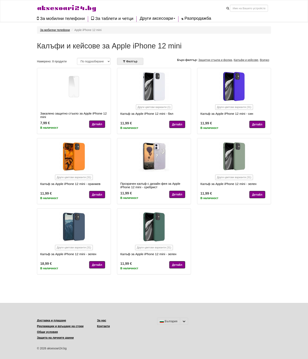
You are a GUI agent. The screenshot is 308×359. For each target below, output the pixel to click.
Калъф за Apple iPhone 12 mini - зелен (228, 184)
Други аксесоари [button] (157, 18)
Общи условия (47, 332)
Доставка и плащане (51, 320)
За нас (101, 320)
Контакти (103, 326)
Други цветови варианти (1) (154, 107)
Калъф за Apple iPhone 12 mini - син (226, 113)
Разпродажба (196, 18)
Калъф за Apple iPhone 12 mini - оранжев (70, 184)
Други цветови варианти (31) (234, 107)
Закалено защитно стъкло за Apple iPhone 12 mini (73, 115)
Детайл (97, 124)
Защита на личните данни (55, 337)
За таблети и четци (112, 18)
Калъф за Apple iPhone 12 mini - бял (146, 113)
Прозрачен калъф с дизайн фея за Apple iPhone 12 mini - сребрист (150, 185)
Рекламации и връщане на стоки (60, 326)
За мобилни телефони (61, 18)
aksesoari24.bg (66, 8)
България (168, 321)
